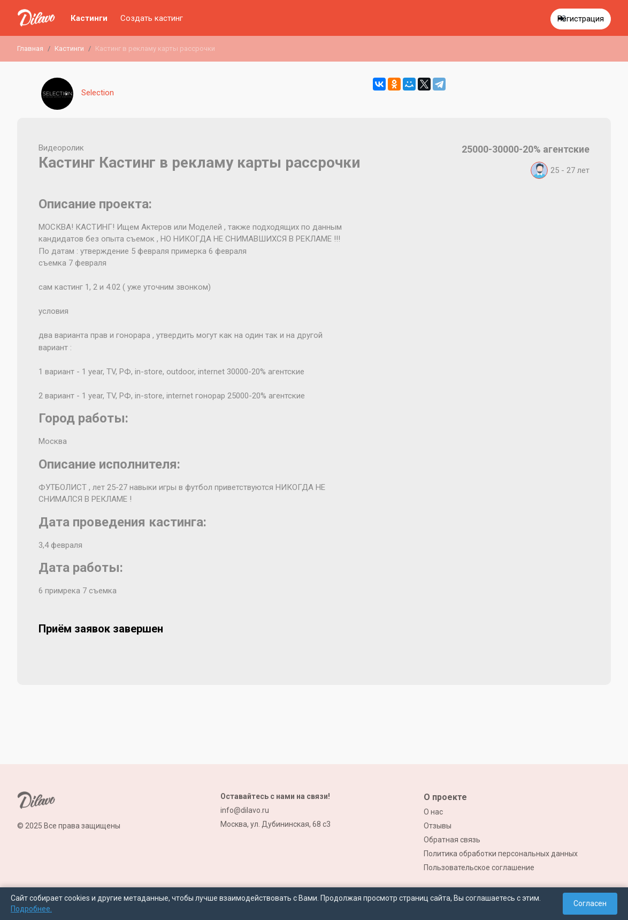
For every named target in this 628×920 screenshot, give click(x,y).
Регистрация (580, 19)
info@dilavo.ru (244, 810)
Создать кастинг (151, 18)
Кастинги (89, 18)
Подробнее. (31, 908)
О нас (433, 812)
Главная (30, 48)
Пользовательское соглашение (479, 867)
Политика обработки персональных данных (501, 853)
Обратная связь (452, 839)
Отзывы (437, 825)
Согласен (590, 903)
